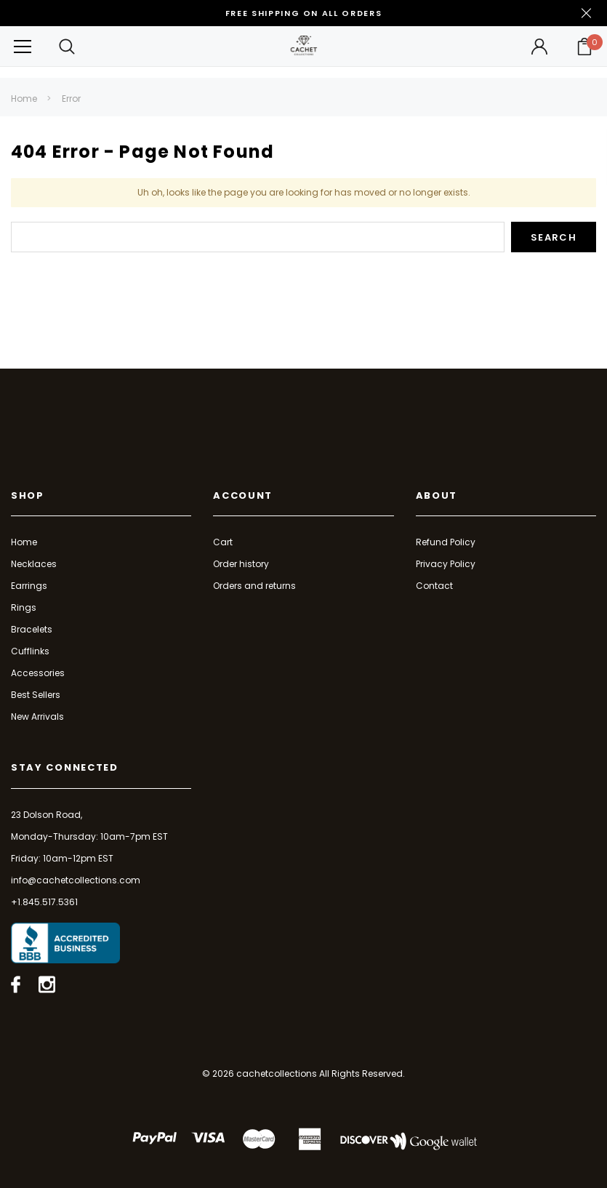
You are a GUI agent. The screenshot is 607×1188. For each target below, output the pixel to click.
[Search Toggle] (67, 46)
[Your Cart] (584, 46)
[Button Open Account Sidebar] (539, 46)
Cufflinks (30, 651)
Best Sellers (35, 695)
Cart (223, 542)
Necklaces (34, 564)
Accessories (38, 673)
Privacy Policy (445, 564)
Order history (241, 564)
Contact (434, 585)
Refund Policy (445, 542)
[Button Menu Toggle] (22, 46)
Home (24, 98)
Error (71, 98)
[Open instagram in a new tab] (47, 984)
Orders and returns (254, 585)
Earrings (29, 585)
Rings (23, 607)
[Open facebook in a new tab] (16, 984)
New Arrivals (37, 716)
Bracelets (31, 629)
